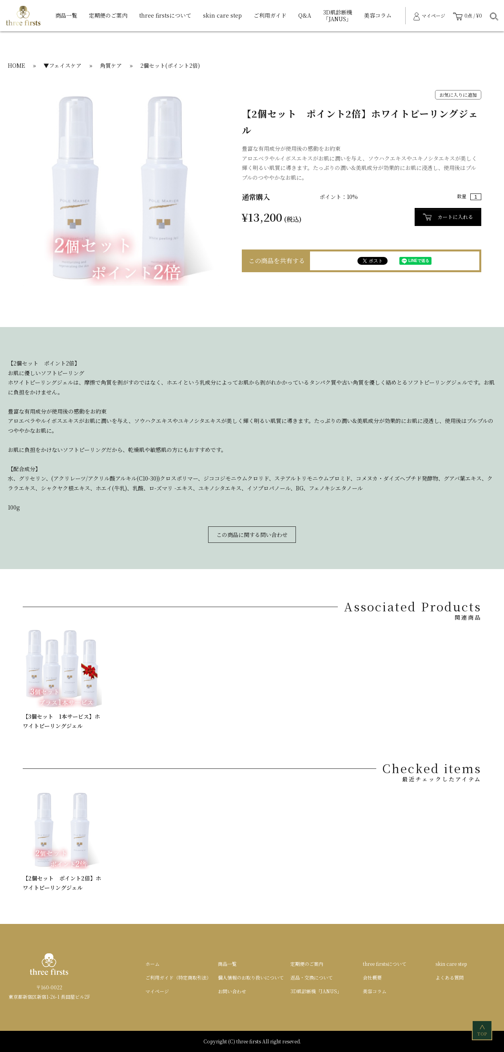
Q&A (304, 15)
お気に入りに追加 (458, 94)
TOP (483, 1030)
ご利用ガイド (270, 15)
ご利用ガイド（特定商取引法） (178, 977)
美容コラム (378, 15)
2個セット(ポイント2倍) (170, 65)
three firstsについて (165, 15)
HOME (16, 65)
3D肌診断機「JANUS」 (337, 15)
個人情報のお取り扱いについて (251, 977)
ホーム (152, 963)
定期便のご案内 (108, 15)
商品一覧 (66, 15)
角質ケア (111, 65)
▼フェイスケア (63, 65)
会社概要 (372, 977)
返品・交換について (311, 977)
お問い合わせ (232, 991)
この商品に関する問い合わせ (252, 535)
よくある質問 (449, 977)
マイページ (157, 991)
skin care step (222, 15)
